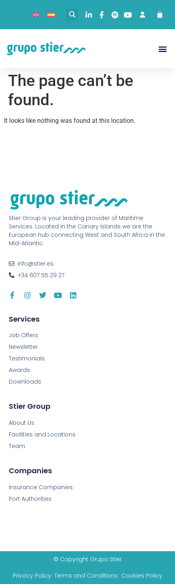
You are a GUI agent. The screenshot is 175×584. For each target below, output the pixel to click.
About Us (21, 423)
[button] (72, 14)
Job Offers (23, 335)
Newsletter (23, 347)
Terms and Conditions (86, 576)
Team (17, 446)
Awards (19, 370)
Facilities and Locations (42, 434)
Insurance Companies (41, 487)
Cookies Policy (141, 576)
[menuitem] (36, 14)
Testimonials (27, 358)
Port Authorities (30, 499)
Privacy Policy (32, 576)
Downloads (25, 382)
